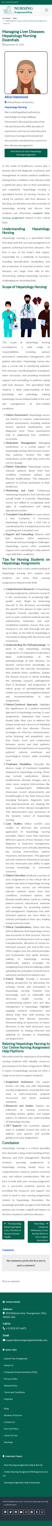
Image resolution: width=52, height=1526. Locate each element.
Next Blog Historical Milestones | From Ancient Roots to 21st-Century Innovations (39, 1231)
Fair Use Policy (11, 1428)
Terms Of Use (10, 1435)
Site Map (8, 1442)
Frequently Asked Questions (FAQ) (20, 1372)
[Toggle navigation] (46, 10)
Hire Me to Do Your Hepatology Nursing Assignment (26, 153)
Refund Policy (10, 1385)
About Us (8, 1365)
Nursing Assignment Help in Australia (22, 1482)
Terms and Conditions (14, 1392)
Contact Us (9, 1422)
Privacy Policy (11, 1378)
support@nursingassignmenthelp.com (26, 1340)
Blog (6, 1408)
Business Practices (13, 1415)
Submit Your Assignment (15, 1358)
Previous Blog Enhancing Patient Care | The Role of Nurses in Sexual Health (12, 1230)
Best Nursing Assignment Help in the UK (23, 1465)
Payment (8, 1399)
